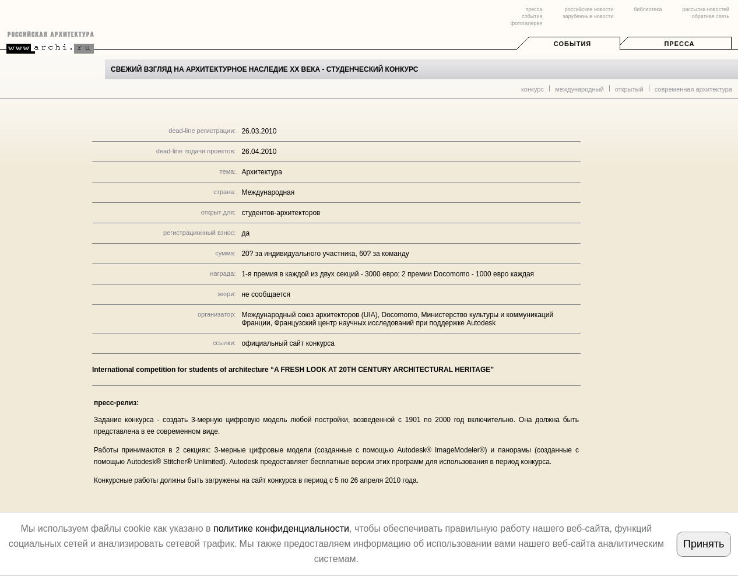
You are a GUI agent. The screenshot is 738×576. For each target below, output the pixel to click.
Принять (703, 544)
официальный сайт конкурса (288, 343)
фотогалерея (526, 23)
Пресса (679, 43)
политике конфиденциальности (281, 528)
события (532, 16)
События (572, 43)
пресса (533, 9)
